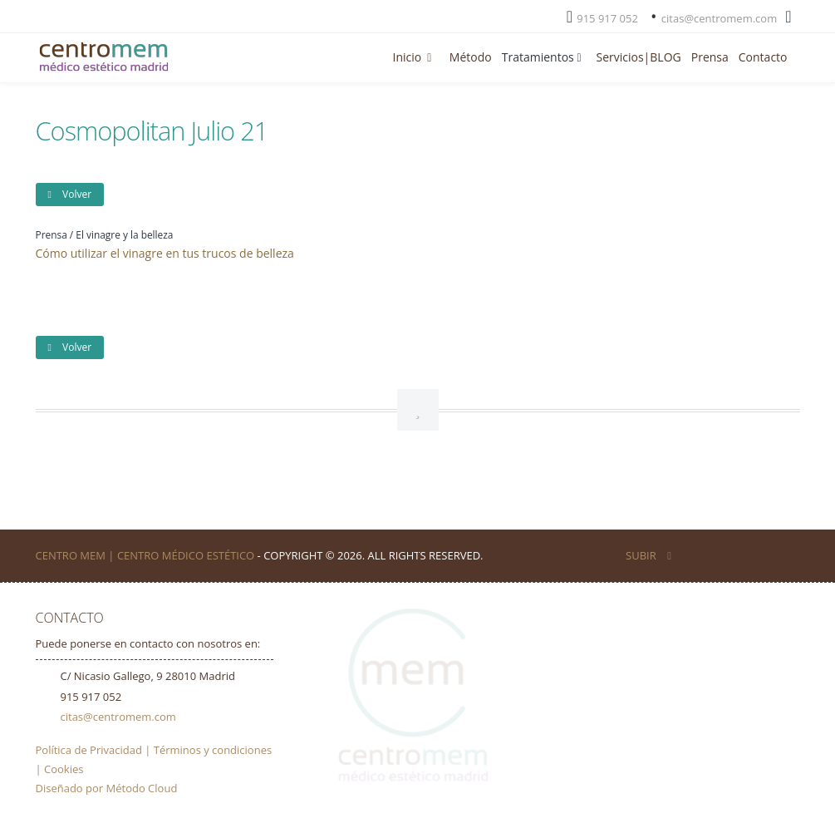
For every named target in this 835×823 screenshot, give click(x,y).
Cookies (63, 768)
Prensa (710, 57)
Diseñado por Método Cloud (107, 788)
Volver (70, 194)
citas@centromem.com (719, 18)
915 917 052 (607, 18)
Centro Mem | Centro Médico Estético (145, 555)
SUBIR (648, 555)
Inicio (416, 57)
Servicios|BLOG (639, 57)
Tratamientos (544, 57)
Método (470, 57)
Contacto (763, 57)
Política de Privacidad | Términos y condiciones (154, 749)
